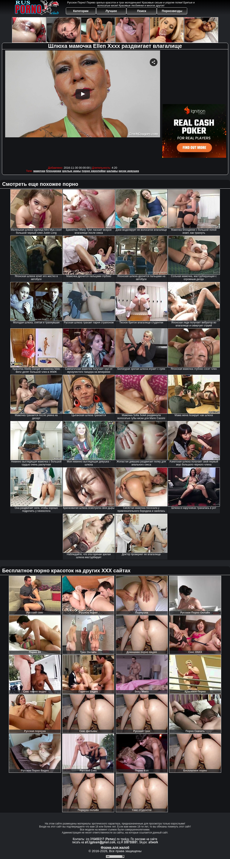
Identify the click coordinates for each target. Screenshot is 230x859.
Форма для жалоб (115, 847)
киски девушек (129, 171)
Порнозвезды (172, 11)
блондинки (53, 171)
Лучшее (111, 11)
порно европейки (94, 171)
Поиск (141, 11)
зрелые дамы (71, 171)
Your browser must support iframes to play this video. (82, 107)
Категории (80, 11)
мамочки (39, 171)
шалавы (112, 171)
